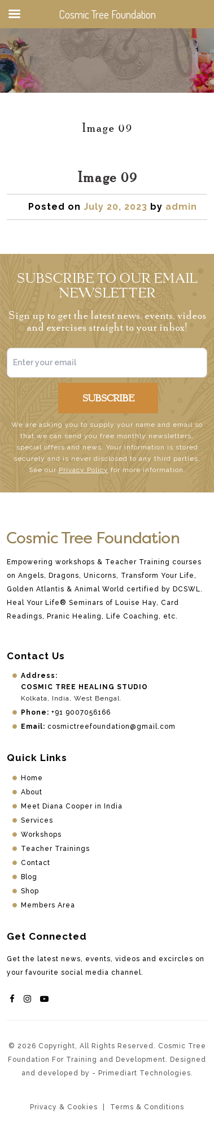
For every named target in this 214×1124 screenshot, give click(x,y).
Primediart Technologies (144, 1073)
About (31, 792)
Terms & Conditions (147, 1107)
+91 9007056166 (81, 712)
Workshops (41, 834)
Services (37, 820)
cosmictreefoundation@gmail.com (111, 726)
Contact (35, 863)
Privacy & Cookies (64, 1107)
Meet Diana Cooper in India (72, 806)
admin (181, 206)
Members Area (48, 905)
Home (32, 778)
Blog (29, 877)
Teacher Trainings (55, 849)
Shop (30, 891)
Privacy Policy (83, 470)
